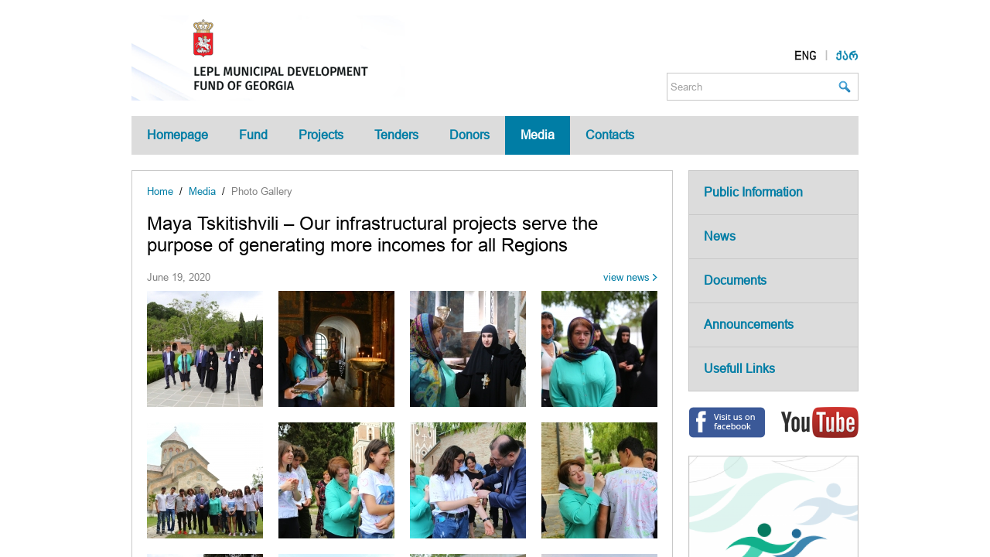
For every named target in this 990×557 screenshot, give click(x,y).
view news (626, 277)
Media (538, 135)
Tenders (396, 135)
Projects (321, 135)
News (720, 236)
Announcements (749, 324)
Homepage (177, 135)
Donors (469, 135)
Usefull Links (739, 368)
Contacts (609, 135)
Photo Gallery (261, 191)
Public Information (753, 192)
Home (160, 191)
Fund (253, 135)
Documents (735, 280)
